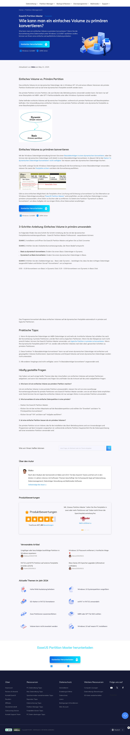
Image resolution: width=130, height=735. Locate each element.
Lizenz (61, 699)
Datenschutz (63, 695)
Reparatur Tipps (32, 699)
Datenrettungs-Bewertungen (93, 692)
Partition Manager (46, 4)
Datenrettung (31, 4)
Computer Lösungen (91, 688)
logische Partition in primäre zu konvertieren (87, 341)
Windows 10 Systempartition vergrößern (93, 589)
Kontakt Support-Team (13, 714)
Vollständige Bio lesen (36, 485)
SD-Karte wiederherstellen (93, 695)
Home (21, 10)
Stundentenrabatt (11, 707)
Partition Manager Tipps (35, 707)
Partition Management (33, 10)
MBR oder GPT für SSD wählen (89, 614)
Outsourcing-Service (12, 711)
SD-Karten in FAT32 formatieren (42, 602)
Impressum (9, 688)
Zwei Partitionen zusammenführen (43, 614)
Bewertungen (48, 525)
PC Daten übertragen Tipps (36, 714)
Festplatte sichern (42, 168)
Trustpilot (48, 16)
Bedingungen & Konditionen (68, 703)
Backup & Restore (63, 4)
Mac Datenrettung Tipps (35, 692)
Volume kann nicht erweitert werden (44, 626)
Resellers (8, 699)
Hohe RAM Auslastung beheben (42, 589)
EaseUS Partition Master (54, 196)
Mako (33, 67)
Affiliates (8, 703)
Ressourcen (32, 682)
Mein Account (63, 707)
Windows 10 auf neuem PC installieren (92, 626)
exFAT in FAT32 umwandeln (88, 602)
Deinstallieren (63, 688)
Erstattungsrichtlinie (65, 692)
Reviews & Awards (11, 692)
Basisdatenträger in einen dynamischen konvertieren (84, 156)
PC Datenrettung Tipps (34, 688)
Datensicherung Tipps (34, 703)
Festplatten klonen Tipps (35, 711)
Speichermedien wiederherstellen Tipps (40, 695)
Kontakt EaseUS (10, 695)
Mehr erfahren (84, 523)
